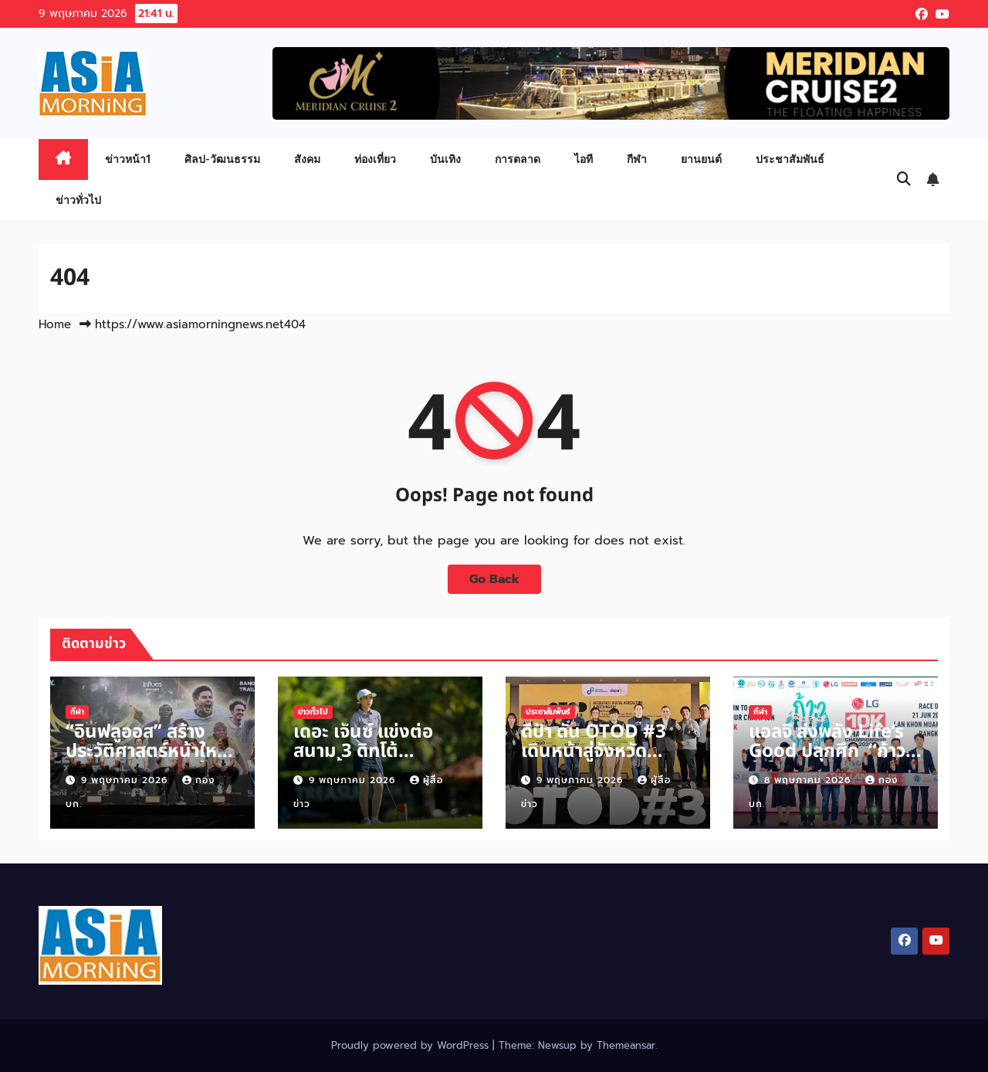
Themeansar (626, 1045)
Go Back (494, 579)
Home (55, 324)
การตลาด (517, 158)
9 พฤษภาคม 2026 (126, 780)
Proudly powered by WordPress (411, 1045)
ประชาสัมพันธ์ (790, 158)
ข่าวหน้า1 (128, 158)
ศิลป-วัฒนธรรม (222, 158)
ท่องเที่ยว (375, 158)
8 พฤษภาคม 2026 (809, 780)
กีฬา (637, 158)
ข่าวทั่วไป (78, 199)
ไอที (583, 158)
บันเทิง (445, 158)
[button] (904, 179)
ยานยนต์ (701, 158)
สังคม (307, 158)
